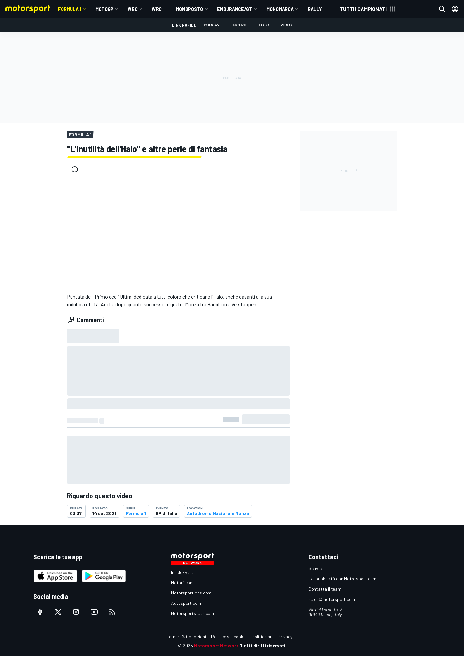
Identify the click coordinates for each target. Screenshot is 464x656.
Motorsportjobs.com (191, 592)
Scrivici (315, 568)
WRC (157, 9)
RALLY (315, 9)
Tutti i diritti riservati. (263, 645)
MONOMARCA (280, 9)
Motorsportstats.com (192, 613)
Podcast (212, 25)
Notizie (240, 25)
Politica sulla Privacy (272, 636)
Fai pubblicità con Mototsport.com (342, 578)
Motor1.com (182, 582)
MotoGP (104, 9)
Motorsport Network (216, 645)
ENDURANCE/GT (234, 9)
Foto (264, 25)
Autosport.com (186, 603)
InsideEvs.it (182, 572)
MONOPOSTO (189, 9)
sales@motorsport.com (331, 599)
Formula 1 (69, 9)
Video (286, 25)
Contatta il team (324, 589)
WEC (133, 9)
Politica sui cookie (229, 636)
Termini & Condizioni (186, 636)
